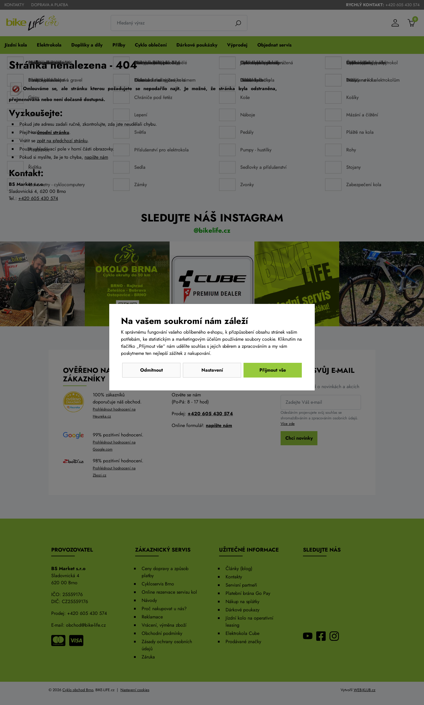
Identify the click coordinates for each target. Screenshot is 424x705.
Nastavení (212, 370)
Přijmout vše (272, 370)
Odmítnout (151, 370)
